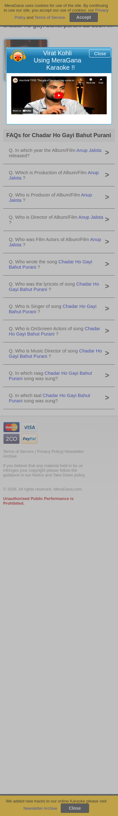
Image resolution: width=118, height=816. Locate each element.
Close (100, 53)
